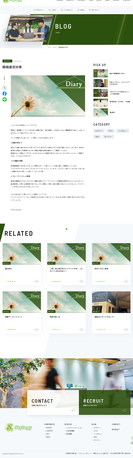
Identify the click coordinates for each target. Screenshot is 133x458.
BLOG (99, 6)
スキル (110, 131)
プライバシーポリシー (85, 453)
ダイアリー (7, 61)
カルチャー (99, 131)
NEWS (107, 6)
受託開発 (69, 433)
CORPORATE (49, 424)
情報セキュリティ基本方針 (100, 453)
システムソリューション (74, 427)
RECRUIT (116, 6)
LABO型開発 (70, 430)
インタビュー (122, 131)
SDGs (91, 6)
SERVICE (69, 6)
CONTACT (127, 6)
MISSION (59, 6)
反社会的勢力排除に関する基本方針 (120, 453)
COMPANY (81, 6)
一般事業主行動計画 (70, 453)
